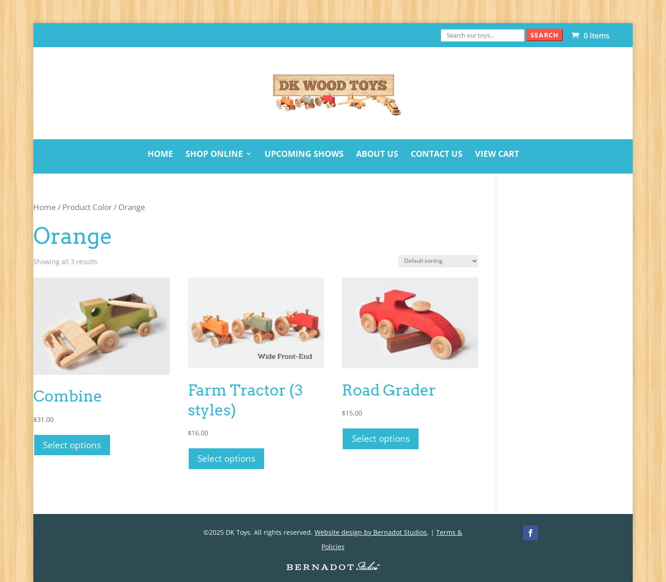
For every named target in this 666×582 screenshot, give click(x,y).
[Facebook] (530, 533)
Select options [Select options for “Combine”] (72, 445)
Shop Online (214, 154)
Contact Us (436, 154)
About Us (377, 154)
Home (160, 154)
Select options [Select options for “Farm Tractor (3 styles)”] (226, 458)
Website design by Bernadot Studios (370, 532)
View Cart (497, 154)
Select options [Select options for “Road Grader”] (381, 438)
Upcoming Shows (304, 154)
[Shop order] (438, 261)
